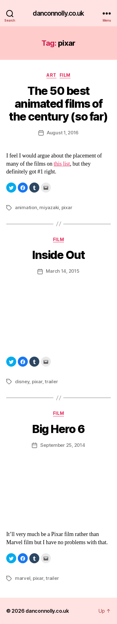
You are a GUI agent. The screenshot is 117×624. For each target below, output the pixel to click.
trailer (51, 381)
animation (26, 207)
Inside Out (58, 255)
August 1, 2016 (63, 133)
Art (51, 75)
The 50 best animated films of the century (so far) (58, 103)
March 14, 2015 (62, 271)
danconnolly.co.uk (58, 13)
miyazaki (49, 207)
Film (65, 75)
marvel (22, 578)
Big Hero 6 (58, 429)
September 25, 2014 (62, 445)
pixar (66, 207)
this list (62, 164)
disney (22, 381)
